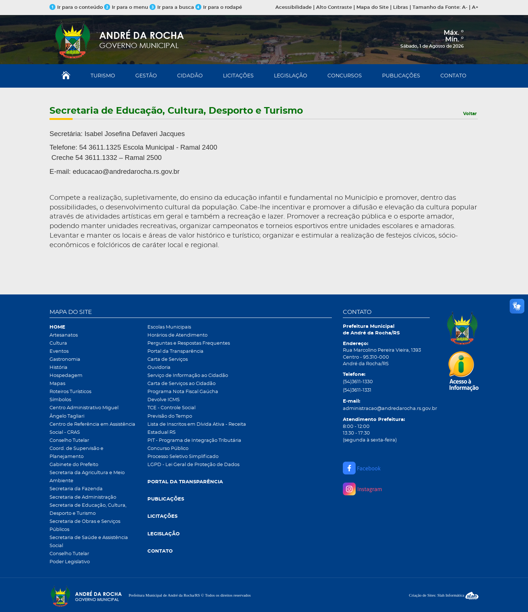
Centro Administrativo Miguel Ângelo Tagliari (84, 412)
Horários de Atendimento (177, 335)
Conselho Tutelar (69, 440)
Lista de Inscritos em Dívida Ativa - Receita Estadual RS (196, 428)
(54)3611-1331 (357, 390)
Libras (400, 7)
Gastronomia (65, 359)
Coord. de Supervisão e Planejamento (76, 452)
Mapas (57, 383)
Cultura (58, 343)
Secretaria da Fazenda (76, 489)
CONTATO (453, 75)
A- (464, 7)
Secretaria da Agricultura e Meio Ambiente (87, 476)
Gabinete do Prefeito (74, 464)
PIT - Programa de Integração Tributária (194, 440)
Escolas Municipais (169, 327)
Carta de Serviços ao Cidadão (181, 383)
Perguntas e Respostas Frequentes (188, 343)
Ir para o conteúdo (76, 7)
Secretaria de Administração (83, 497)
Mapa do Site (372, 7)
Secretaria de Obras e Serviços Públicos (85, 525)
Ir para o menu (127, 7)
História (58, 367)
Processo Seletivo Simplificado (183, 456)
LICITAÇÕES (238, 75)
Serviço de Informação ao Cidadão (187, 375)
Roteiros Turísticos (70, 391)
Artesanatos (64, 335)
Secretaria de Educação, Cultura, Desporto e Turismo (88, 509)
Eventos (59, 351)
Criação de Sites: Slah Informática (443, 595)
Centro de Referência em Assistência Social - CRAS (92, 428)
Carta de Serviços (167, 359)
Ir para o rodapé (218, 7)
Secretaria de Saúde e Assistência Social (89, 541)
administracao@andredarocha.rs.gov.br (386, 408)
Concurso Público (167, 448)
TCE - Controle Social (171, 408)
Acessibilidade (293, 7)
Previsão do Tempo (169, 416)
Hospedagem (66, 375)
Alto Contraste (334, 7)
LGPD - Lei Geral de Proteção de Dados (193, 464)
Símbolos (60, 399)
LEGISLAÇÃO (290, 75)
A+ (475, 7)
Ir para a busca (172, 7)
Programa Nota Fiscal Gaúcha (182, 391)
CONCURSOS (344, 75)
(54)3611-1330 (358, 382)
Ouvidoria (158, 367)
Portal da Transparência (175, 351)
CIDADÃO (190, 75)
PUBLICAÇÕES (401, 75)
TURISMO (103, 75)
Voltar (470, 113)
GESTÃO (146, 75)
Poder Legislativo (70, 562)
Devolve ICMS (163, 399)
